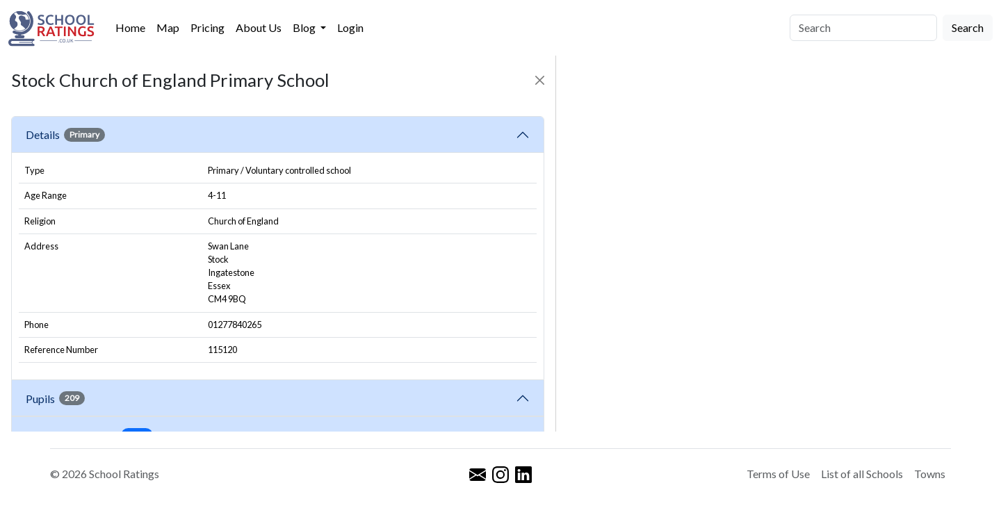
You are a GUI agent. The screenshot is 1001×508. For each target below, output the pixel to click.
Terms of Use (778, 473)
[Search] (863, 28)
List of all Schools (862, 473)
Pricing (207, 27)
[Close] (540, 80)
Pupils (55, 398)
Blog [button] (305, 27)
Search (968, 27)
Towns (929, 473)
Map (167, 27)
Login (350, 27)
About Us (259, 27)
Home (130, 27)
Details (65, 135)
